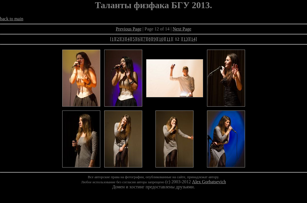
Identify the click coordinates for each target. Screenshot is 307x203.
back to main (11, 18)
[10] (161, 39)
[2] (118, 39)
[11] (168, 39)
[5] (133, 39)
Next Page (182, 29)
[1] (112, 39)
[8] (149, 39)
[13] (186, 39)
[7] (144, 39)
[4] (128, 39)
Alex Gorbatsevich (209, 181)
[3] (123, 39)
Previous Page (128, 29)
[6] (139, 39)
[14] (193, 39)
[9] (154, 39)
